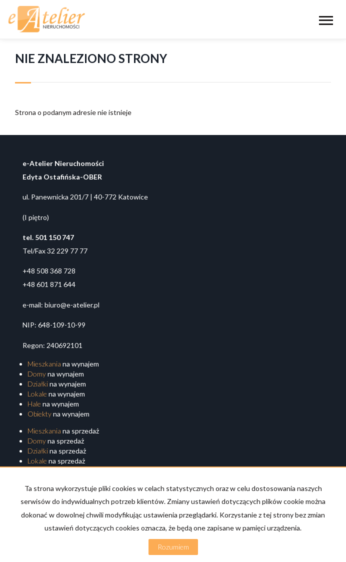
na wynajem (63, 364)
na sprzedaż (63, 430)
